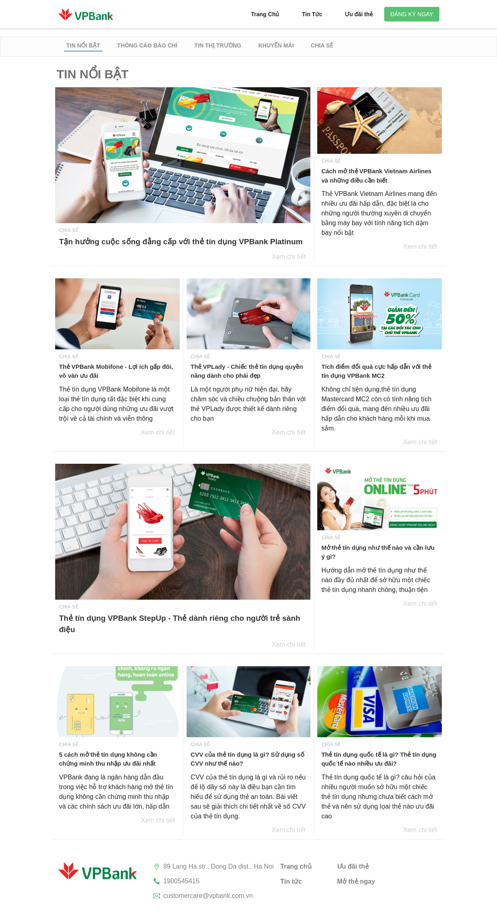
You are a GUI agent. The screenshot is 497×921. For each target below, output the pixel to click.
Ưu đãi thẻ (353, 866)
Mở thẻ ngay (356, 881)
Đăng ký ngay (411, 14)
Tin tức (291, 881)
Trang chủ (296, 866)
